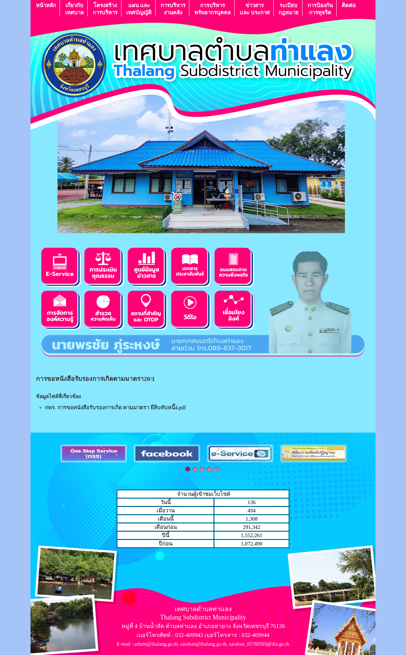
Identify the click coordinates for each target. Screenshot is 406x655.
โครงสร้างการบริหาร (105, 8)
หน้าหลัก (46, 8)
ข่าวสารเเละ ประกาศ (255, 8)
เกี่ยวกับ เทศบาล (74, 8)
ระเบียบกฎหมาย (288, 8)
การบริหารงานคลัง (173, 8)
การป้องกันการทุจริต (320, 8)
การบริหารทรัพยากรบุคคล (212, 8)
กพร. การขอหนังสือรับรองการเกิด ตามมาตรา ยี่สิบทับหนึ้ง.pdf (115, 407)
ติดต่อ (349, 8)
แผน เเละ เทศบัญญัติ (139, 8)
